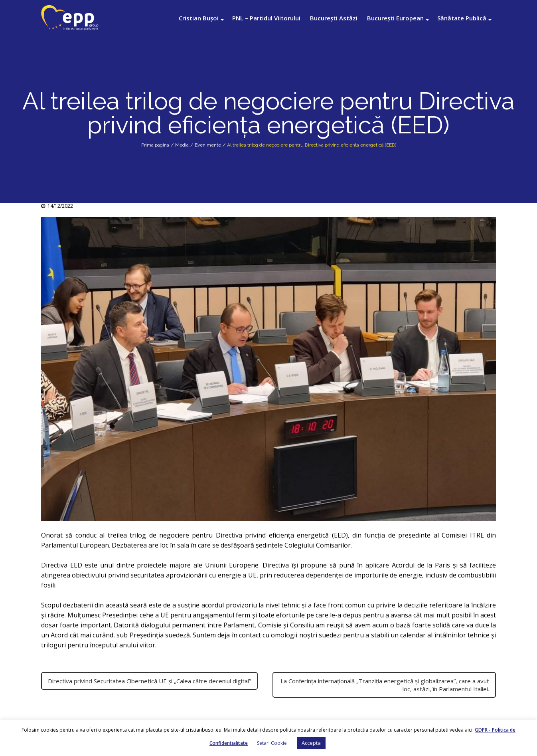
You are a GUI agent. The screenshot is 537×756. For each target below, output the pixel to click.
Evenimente (208, 145)
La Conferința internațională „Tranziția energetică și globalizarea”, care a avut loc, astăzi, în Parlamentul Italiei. (384, 685)
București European (395, 18)
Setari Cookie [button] (272, 743)
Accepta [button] (311, 742)
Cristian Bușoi (199, 18)
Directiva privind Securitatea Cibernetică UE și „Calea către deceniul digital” (149, 681)
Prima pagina (155, 145)
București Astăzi (333, 18)
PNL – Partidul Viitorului (266, 18)
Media (182, 145)
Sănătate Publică (461, 18)
